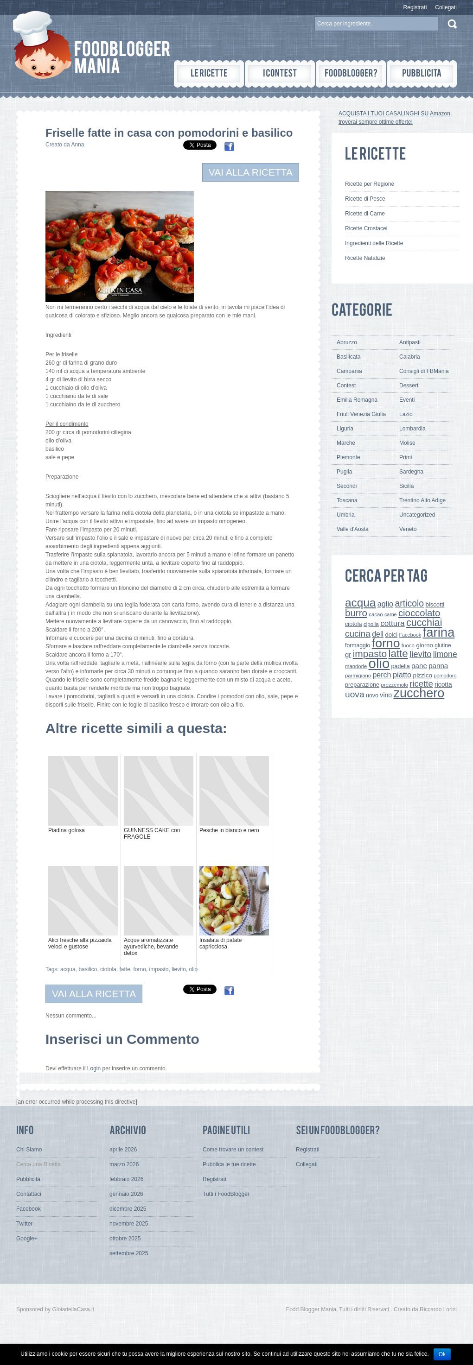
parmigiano (358, 675)
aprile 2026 (123, 1149)
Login (94, 1068)
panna (438, 666)
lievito (179, 969)
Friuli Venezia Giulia (361, 414)
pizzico (423, 675)
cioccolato (419, 613)
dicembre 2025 (127, 1209)
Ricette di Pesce (365, 199)
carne (390, 614)
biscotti (434, 604)
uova (354, 694)
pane (419, 666)
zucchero (418, 693)
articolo (409, 603)
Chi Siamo (29, 1149)
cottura (392, 623)
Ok (442, 1354)
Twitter (24, 1223)
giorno (424, 645)
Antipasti (410, 342)
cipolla (371, 624)
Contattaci (28, 1194)
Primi (405, 457)
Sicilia (406, 486)
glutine (443, 645)
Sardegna (411, 471)
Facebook (410, 635)
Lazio (406, 414)
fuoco (408, 645)
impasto (159, 969)
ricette (421, 684)
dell (378, 634)
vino (386, 695)
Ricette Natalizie (365, 258)
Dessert (408, 385)
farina (439, 632)
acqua (68, 969)
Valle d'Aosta (353, 529)
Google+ (27, 1238)
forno (139, 969)
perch (381, 674)
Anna (77, 144)
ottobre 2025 (125, 1238)
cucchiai (424, 622)
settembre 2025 (128, 1253)
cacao (376, 614)
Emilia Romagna (357, 400)
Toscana (347, 500)
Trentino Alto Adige (422, 500)
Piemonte (348, 457)
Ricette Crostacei (366, 228)
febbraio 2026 (126, 1179)
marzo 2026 (124, 1164)
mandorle (356, 666)
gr (348, 654)
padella (400, 666)
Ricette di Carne (365, 213)
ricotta (443, 684)
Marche (346, 443)
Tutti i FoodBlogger (226, 1194)
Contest (346, 385)
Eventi (407, 400)
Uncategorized (417, 515)
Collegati (446, 7)
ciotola (108, 969)
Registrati (415, 7)
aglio (385, 604)
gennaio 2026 (126, 1194)
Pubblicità (28, 1179)
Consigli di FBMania (424, 371)
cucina (358, 633)
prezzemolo (394, 685)
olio (193, 969)
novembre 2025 (128, 1223)
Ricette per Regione (369, 184)
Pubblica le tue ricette (229, 1164)
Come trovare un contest (233, 1149)
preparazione (362, 685)
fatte (124, 969)
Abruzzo (347, 342)
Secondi (347, 486)
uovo (372, 695)
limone (445, 654)
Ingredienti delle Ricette (374, 243)
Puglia (344, 471)
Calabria (409, 357)
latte (398, 653)
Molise (407, 443)
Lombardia (412, 428)
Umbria (346, 515)
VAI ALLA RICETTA (251, 172)
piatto (402, 674)
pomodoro (445, 675)
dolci (391, 634)
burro (356, 612)
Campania (349, 371)
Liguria (345, 428)
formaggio (357, 645)
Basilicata (348, 357)
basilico (87, 969)
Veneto (407, 529)
